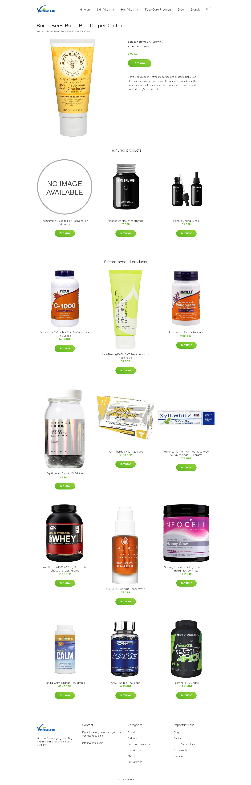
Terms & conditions (184, 744)
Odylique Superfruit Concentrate (125, 589)
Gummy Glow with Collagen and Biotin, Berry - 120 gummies (186, 569)
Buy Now (139, 63)
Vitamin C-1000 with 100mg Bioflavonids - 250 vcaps (64, 334)
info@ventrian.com (92, 742)
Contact (178, 738)
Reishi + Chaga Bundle (186, 220)
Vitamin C (158, 41)
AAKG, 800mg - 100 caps (125, 682)
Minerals (85, 9)
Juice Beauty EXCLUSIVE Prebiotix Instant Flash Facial (125, 356)
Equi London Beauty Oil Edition (65, 473)
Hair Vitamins (130, 9)
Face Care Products (158, 9)
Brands (195, 9)
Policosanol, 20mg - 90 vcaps (186, 332)
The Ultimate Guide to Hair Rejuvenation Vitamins (64, 222)
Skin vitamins (135, 761)
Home (40, 31)
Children (132, 738)
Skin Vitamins (106, 9)
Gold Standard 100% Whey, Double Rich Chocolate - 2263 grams (64, 569)
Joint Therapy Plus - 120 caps (125, 451)
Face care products (139, 744)
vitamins (147, 41)
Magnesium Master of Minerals (125, 220)
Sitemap (178, 755)
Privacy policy (181, 750)
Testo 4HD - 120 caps (186, 682)
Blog (181, 9)
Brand (131, 732)
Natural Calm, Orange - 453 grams (65, 682)
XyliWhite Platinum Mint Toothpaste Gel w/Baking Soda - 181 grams (186, 453)
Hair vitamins (135, 750)
